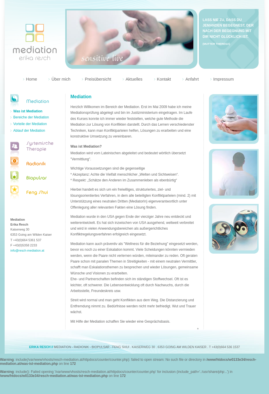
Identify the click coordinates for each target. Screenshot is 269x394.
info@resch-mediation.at (27, 250)
